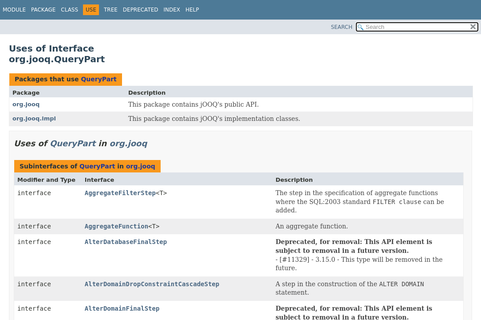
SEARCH (342, 27)
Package (43, 10)
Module (14, 10)
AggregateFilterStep (120, 192)
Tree (111, 10)
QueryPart (98, 79)
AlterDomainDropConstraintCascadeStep (152, 284)
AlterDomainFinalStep (122, 308)
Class (69, 10)
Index (172, 10)
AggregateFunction (116, 226)
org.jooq (25, 104)
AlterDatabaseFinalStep (126, 241)
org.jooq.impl (34, 118)
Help (192, 10)
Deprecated (140, 10)
